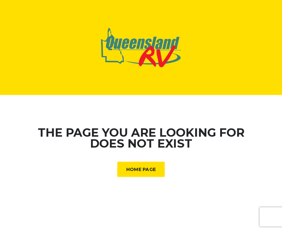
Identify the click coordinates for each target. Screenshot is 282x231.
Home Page (141, 169)
